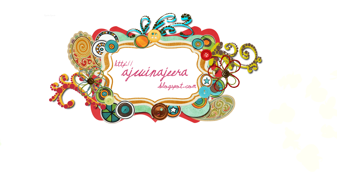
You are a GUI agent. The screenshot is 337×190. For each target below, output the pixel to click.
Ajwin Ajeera (49, 15)
